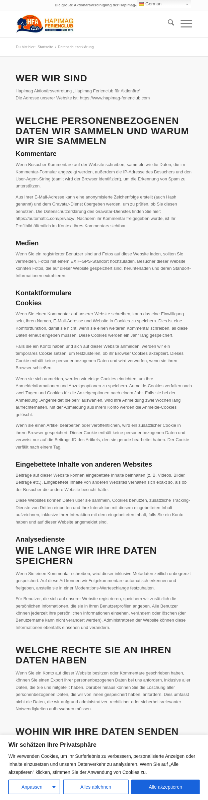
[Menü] (183, 23)
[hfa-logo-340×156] (86, 23)
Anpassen (31, 787)
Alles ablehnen (95, 787)
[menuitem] (167, 23)
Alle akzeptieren (165, 787)
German (150, 4)
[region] (104, 767)
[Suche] (167, 23)
